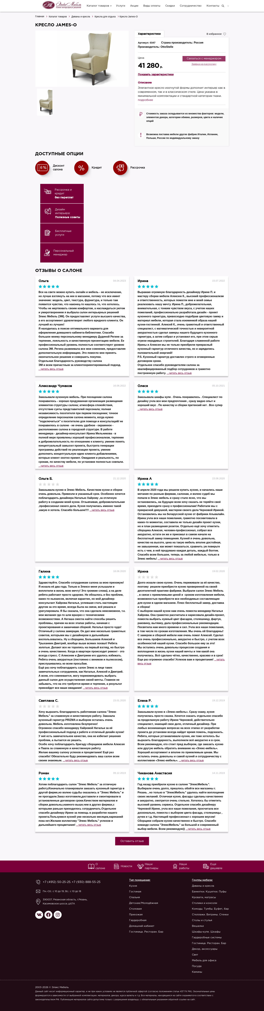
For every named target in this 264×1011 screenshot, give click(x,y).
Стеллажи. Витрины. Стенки (210, 914)
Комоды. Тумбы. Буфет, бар (210, 909)
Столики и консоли (204, 903)
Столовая (130, 909)
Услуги (119, 6)
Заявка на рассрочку (204, 64)
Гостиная (130, 892)
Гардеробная (132, 920)
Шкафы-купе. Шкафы (206, 932)
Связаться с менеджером (204, 58)
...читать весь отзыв (51, 369)
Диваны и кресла (80, 16)
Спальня (129, 897)
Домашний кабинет (136, 926)
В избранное (215, 33)
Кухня (128, 886)
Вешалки (198, 926)
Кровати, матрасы (204, 897)
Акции (133, 6)
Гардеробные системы (207, 937)
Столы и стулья (202, 920)
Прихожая (130, 914)
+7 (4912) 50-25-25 (54, 882)
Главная (39, 16)
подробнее (145, 100)
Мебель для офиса (204, 960)
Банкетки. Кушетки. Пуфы (209, 892)
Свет (195, 955)
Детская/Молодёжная (138, 903)
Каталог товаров (97, 6)
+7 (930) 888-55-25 (78, 882)
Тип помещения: (134, 880)
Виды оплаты (150, 6)
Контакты (212, 6)
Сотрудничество (190, 6)
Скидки (169, 6)
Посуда (197, 966)
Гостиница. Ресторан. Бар (141, 932)
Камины (197, 972)
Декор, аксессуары (204, 949)
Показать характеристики (156, 74)
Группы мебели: (202, 880)
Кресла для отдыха (105, 16)
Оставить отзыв (132, 841)
